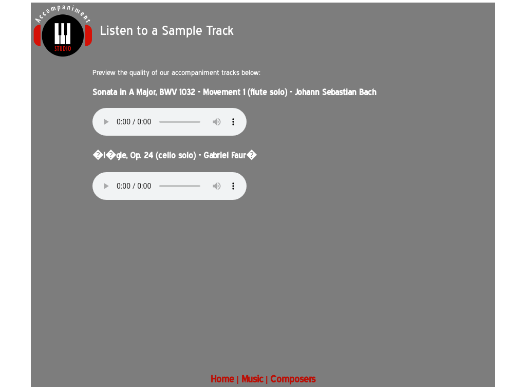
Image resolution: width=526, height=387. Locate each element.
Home (222, 379)
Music (252, 379)
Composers (292, 379)
